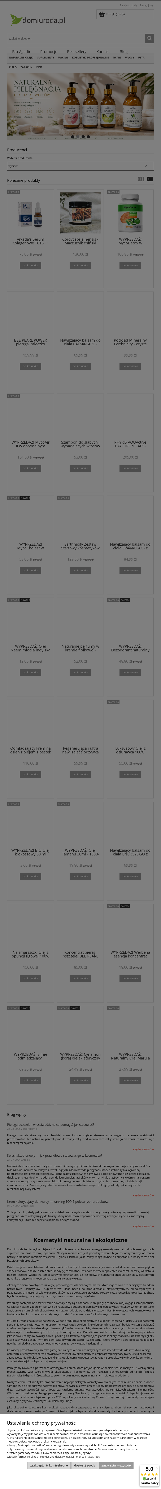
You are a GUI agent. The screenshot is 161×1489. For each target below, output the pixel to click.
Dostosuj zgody (84, 1465)
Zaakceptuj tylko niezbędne (49, 1465)
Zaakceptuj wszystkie (116, 1465)
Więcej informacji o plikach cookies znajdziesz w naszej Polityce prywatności (53, 1457)
